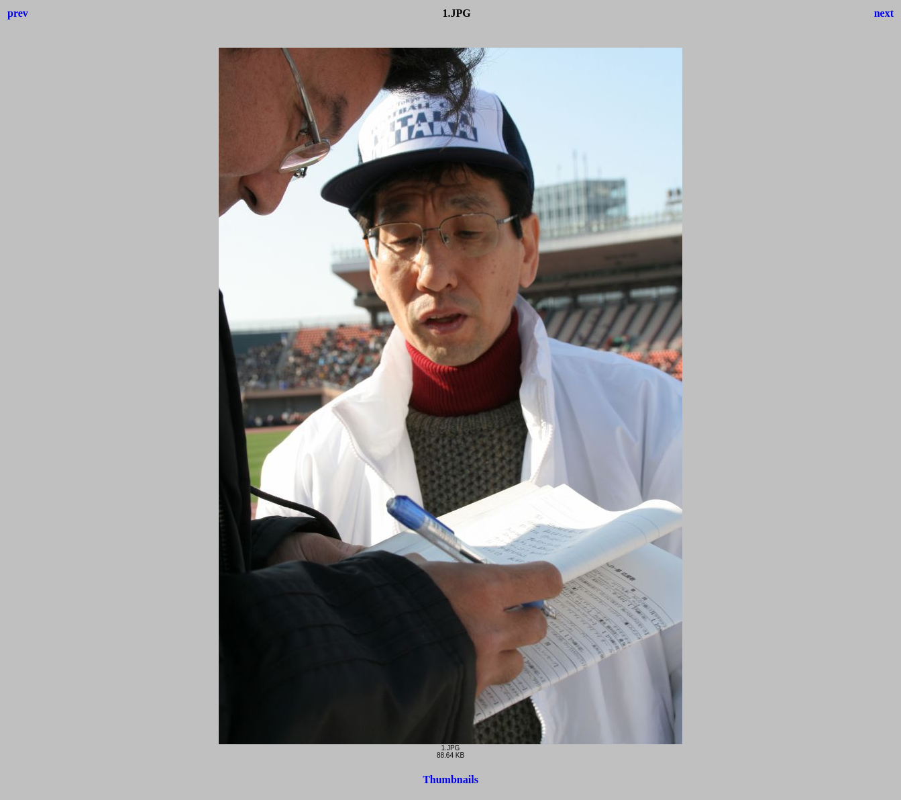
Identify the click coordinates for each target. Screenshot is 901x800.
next (884, 13)
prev (17, 13)
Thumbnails (450, 779)
